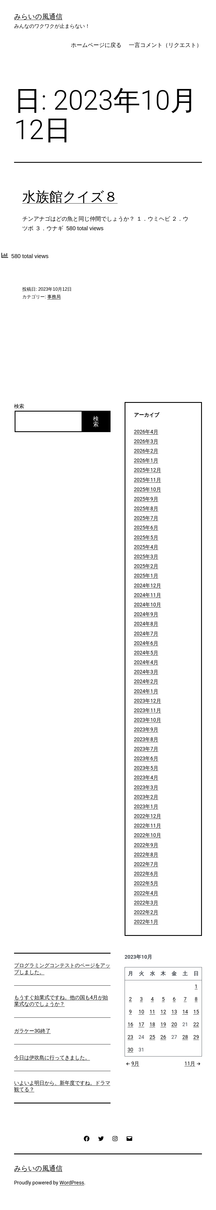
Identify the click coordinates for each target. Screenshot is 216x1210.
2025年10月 (147, 489)
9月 (132, 1063)
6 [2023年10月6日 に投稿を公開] (174, 999)
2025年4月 (146, 547)
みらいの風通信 (38, 17)
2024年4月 (146, 662)
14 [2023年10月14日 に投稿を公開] (185, 1012)
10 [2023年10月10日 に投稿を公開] (141, 1012)
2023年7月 (146, 749)
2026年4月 (146, 432)
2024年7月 (146, 633)
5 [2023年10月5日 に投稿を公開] (163, 999)
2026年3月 (146, 441)
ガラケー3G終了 (32, 1031)
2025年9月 (146, 499)
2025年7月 (146, 518)
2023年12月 (147, 701)
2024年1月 (146, 691)
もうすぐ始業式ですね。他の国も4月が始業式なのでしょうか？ (61, 1000)
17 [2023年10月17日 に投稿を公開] (141, 1024)
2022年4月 (146, 893)
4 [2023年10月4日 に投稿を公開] (152, 999)
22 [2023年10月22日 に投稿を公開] (196, 1024)
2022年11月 (147, 826)
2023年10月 (147, 720)
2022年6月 (146, 874)
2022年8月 (146, 854)
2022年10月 (147, 835)
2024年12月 (147, 585)
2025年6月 (146, 527)
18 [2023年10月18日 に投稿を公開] (152, 1024)
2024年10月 (147, 605)
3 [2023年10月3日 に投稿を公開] (141, 999)
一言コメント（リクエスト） (165, 45)
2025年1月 (146, 576)
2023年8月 (146, 739)
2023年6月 (146, 758)
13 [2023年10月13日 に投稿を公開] (174, 1012)
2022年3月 (146, 903)
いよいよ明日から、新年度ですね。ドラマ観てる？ (62, 1086)
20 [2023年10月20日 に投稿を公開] (174, 1024)
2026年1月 (146, 460)
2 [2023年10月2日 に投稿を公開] (130, 999)
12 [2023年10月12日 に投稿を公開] (163, 1012)
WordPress (72, 1183)
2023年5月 (146, 768)
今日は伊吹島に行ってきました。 (52, 1057)
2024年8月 (146, 624)
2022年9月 (146, 845)
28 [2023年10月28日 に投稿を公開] (185, 1037)
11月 (193, 1063)
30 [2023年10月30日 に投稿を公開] (130, 1050)
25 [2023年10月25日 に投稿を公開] (152, 1037)
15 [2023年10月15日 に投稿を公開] (196, 1012)
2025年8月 (146, 508)
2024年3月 (146, 672)
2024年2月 (146, 681)
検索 (19, 406)
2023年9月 (146, 729)
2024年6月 (146, 643)
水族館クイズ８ (70, 197)
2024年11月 (147, 595)
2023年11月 (147, 710)
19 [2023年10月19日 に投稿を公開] (163, 1024)
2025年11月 (147, 480)
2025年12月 (147, 470)
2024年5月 (146, 653)
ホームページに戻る (96, 45)
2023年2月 (146, 797)
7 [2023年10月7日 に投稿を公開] (185, 999)
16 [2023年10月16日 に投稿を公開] (130, 1024)
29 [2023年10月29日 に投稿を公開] (196, 1037)
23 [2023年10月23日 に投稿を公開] (130, 1037)
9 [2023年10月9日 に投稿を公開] (130, 1012)
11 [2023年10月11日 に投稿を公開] (152, 1012)
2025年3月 (146, 556)
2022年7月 (146, 864)
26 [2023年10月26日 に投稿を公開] (163, 1037)
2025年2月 (146, 566)
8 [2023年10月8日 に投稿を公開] (196, 999)
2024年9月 (146, 614)
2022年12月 (147, 816)
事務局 (54, 296)
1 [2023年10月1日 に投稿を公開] (196, 986)
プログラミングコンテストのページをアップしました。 (62, 968)
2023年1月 (146, 806)
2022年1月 (146, 922)
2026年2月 (146, 451)
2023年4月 (146, 777)
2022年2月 (146, 912)
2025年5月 (146, 537)
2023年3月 (146, 787)
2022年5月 (146, 883)
